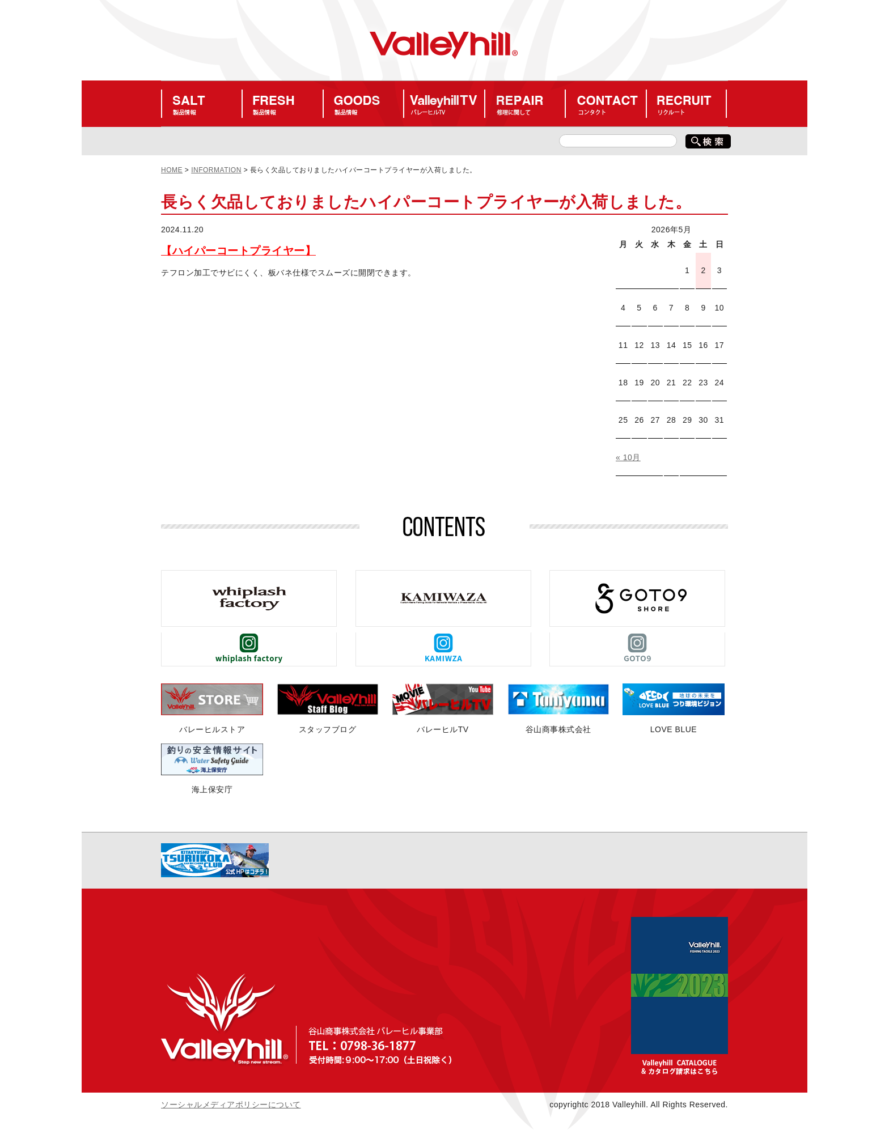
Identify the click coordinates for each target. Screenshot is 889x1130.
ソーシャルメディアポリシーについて (231, 1104)
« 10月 (628, 457)
